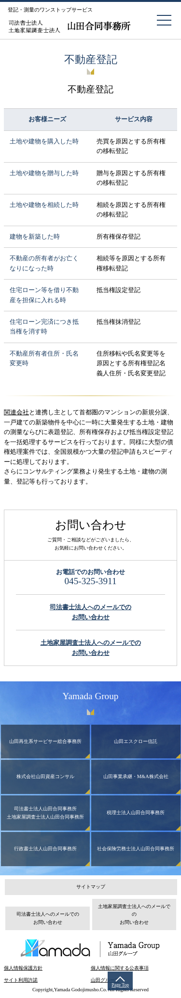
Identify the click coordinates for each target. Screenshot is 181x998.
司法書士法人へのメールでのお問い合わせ (47, 918)
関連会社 (16, 412)
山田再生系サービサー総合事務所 (45, 741)
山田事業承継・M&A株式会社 (135, 776)
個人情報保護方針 (23, 968)
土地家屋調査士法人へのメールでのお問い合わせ (134, 914)
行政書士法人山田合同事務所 (45, 848)
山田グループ (105, 980)
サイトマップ (90, 886)
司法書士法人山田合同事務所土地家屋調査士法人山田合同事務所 (45, 812)
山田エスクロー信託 (135, 741)
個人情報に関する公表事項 (120, 968)
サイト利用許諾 (21, 980)
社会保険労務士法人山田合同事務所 (135, 848)
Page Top (120, 984)
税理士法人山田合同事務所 (136, 812)
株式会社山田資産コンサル (45, 776)
